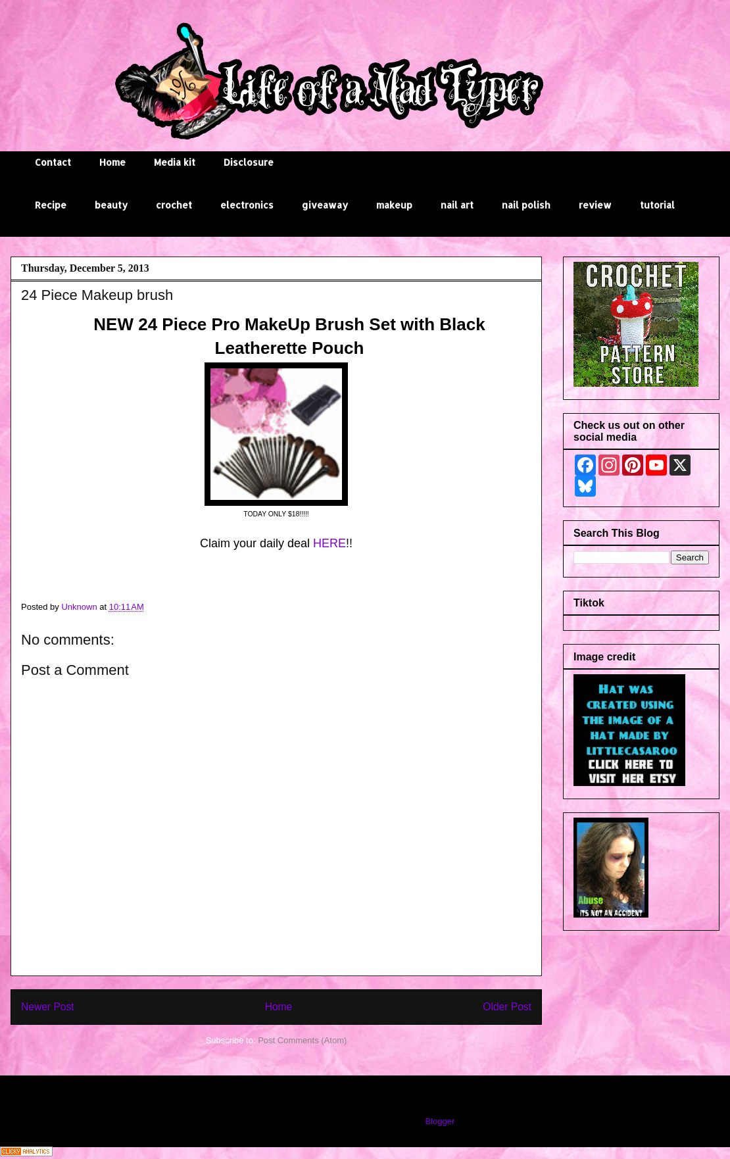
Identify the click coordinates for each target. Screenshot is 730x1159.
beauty (111, 204)
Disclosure (249, 162)
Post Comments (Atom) (302, 1040)
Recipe (50, 204)
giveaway (325, 204)
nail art (457, 204)
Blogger (439, 1121)
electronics (247, 204)
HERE (329, 543)
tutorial (657, 204)
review (595, 204)
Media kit (174, 162)
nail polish (526, 204)
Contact (53, 162)
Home (112, 162)
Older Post (507, 1006)
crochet (174, 204)
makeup (394, 204)
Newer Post (47, 1006)
